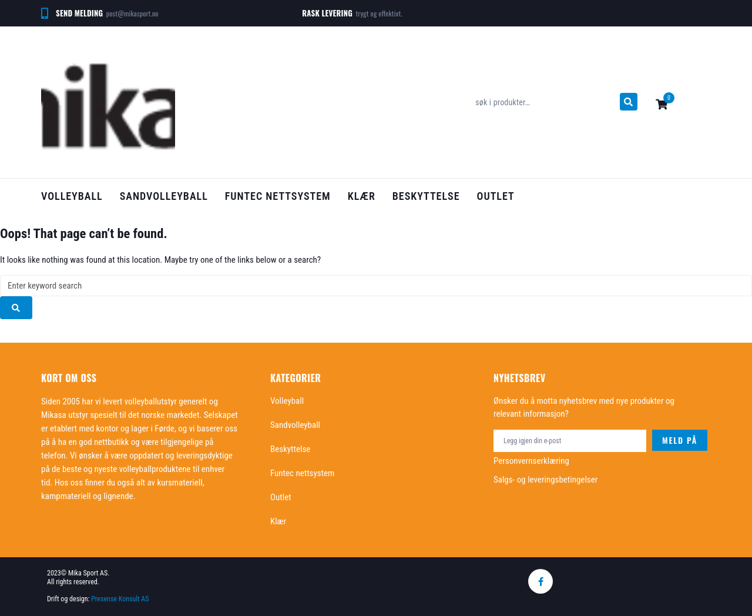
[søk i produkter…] (544, 102)
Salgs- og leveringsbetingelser (545, 479)
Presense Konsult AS (120, 599)
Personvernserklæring (531, 461)
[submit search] (628, 102)
